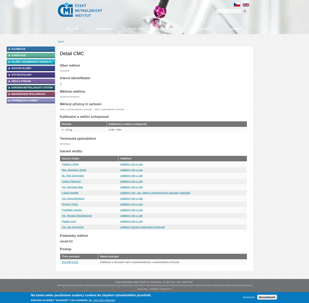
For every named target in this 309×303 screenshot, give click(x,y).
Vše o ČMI (72, 29)
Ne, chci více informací (102, 300)
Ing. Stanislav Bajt (72, 187)
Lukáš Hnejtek (70, 192)
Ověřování (18, 55)
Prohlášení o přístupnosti (160, 289)
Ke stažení (203, 29)
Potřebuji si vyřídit (24, 100)
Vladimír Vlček (70, 164)
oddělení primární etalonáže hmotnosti (142, 227)
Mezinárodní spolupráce (28, 94)
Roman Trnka (70, 204)
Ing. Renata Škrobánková (76, 215)
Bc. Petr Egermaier (73, 175)
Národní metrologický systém (32, 87)
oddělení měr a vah (131, 164)
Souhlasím (249, 297)
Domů (61, 41)
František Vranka (72, 209)
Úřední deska (105, 29)
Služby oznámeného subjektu (31, 61)
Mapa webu (143, 289)
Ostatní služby (21, 68)
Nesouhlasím (267, 297)
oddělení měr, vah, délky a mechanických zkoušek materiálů (155, 192)
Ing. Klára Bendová (73, 198)
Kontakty (235, 29)
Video (170, 29)
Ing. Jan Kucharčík (73, 227)
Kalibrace (18, 49)
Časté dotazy (138, 29)
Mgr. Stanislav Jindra (74, 169)
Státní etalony (21, 74)
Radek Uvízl (69, 221)
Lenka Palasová (71, 181)
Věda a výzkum (21, 81)
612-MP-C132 (70, 262)
